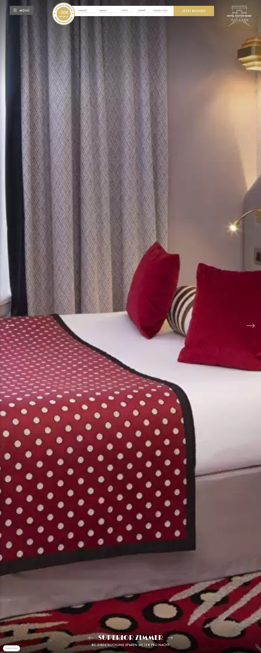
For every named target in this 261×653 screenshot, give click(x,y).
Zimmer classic (91, 637)
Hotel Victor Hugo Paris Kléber (63, 13)
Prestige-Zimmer (170, 637)
